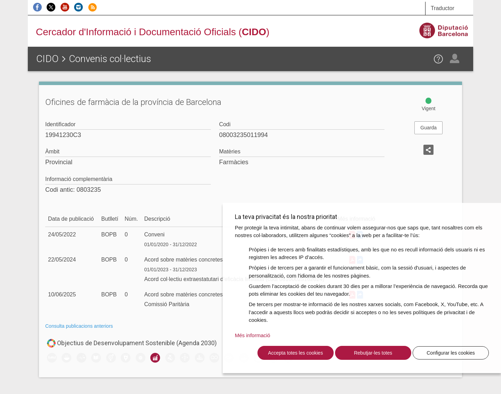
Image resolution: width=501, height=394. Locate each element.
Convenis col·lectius (110, 59)
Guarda (428, 127)
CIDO (47, 59)
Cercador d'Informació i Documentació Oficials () (152, 31)
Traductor (442, 8)
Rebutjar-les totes (373, 353)
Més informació (252, 335)
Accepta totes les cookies (295, 353)
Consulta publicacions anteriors (79, 326)
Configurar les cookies (451, 353)
